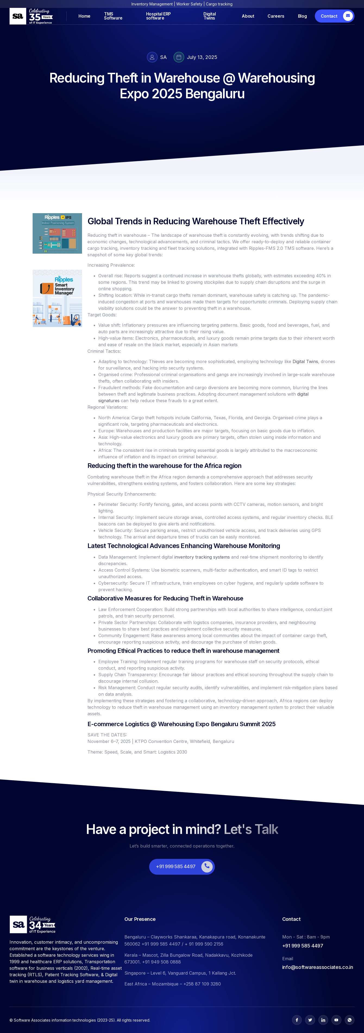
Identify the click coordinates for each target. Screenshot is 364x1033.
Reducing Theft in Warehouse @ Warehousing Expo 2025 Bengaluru (182, 86)
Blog (302, 16)
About (243, 16)
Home (86, 16)
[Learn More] (334, 16)
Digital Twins (207, 16)
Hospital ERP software (159, 16)
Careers (273, 16)
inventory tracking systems (202, 557)
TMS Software (117, 16)
